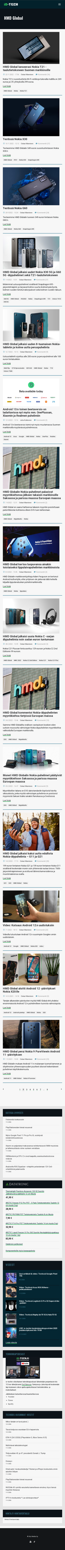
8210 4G (29, 368)
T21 (49, 299)
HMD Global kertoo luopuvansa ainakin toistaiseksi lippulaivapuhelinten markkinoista (31, 566)
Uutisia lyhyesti (14, 1112)
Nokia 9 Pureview (29, 1078)
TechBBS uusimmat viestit (20, 1414)
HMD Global (8, 91)
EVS (5, 739)
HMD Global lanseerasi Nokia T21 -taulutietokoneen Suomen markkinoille (26, 68)
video (41, 946)
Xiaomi (6, 439)
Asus (15, 436)
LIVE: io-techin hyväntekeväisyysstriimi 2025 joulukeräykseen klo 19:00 (38, 1329)
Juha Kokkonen (26, 420)
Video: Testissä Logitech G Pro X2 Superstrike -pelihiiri (39, 1302)
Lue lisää (7, 86)
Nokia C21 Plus (53, 660)
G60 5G (6, 299)
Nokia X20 (34, 946)
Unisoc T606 (8, 371)
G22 (10, 883)
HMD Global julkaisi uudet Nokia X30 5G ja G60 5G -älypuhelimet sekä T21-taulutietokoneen (32, 273)
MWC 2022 (17, 660)
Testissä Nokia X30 (15, 139)
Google (21, 436)
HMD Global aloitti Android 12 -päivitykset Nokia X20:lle (29, 990)
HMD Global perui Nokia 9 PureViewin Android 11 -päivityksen (31, 1053)
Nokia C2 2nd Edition (30, 660)
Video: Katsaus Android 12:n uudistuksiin (28, 925)
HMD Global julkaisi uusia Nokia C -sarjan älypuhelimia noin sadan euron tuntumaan (28, 638)
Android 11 (7, 1078)
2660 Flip (7, 368)
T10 (51, 368)
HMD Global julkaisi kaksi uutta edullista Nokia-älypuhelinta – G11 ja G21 (28, 855)
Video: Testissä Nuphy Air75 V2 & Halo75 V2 (38, 1315)
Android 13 (7, 436)
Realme (52, 436)
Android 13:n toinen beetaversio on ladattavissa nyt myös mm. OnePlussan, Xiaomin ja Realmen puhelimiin (27, 412)
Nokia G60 (17, 229)
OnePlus (45, 436)
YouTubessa (26, 1384)
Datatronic (18, 1184)
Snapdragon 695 (33, 160)
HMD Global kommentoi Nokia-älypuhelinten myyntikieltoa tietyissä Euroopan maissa (30, 714)
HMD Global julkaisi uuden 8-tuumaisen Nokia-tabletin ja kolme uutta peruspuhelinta (31, 346)
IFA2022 (23, 299)
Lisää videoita (11, 1342)
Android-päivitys (19, 1012)
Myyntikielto (18, 519)
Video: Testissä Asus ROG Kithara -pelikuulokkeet (34, 1288)
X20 (44, 1012)
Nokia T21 (23, 91)
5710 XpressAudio (18, 368)
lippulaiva (23, 591)
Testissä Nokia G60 (15, 208)
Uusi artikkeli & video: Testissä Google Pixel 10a (38, 1275)
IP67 (15, 160)
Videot (10, 1265)
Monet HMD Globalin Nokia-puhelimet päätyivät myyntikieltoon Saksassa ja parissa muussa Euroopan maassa (32, 778)
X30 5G (6, 302)
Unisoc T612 (56, 299)
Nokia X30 (22, 160)
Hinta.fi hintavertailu (12, 1519)
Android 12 (7, 946)
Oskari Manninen (27, 75)
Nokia (16, 91)
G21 (5, 883)
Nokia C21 (42, 660)
